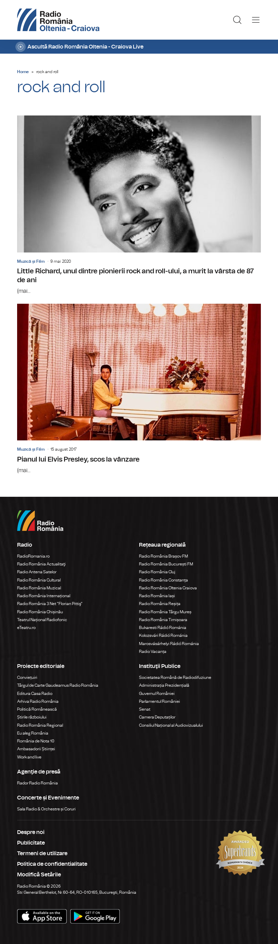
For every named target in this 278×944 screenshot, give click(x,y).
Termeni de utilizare (42, 853)
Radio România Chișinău (40, 612)
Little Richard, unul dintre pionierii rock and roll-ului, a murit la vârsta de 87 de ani (139, 205)
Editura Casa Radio (34, 694)
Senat (144, 709)
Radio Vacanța (152, 651)
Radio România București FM (166, 564)
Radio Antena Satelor (36, 572)
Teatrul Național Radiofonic (42, 620)
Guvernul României (157, 694)
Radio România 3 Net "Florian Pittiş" (50, 604)
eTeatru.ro (26, 628)
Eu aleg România (32, 733)
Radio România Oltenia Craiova (168, 588)
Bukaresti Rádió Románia (162, 628)
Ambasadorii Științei (36, 749)
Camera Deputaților (157, 717)
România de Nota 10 (35, 741)
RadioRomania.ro (33, 556)
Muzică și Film (31, 261)
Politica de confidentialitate (52, 864)
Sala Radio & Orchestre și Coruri (46, 809)
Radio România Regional (40, 725)
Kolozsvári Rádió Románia (163, 635)
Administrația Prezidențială (164, 685)
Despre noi (31, 832)
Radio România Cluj (157, 572)
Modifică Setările (39, 874)
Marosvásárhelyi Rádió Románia (169, 644)
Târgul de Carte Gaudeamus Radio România (57, 685)
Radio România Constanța (163, 580)
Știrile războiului (32, 717)
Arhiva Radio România (38, 701)
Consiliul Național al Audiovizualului (171, 725)
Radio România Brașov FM (163, 556)
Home (23, 72)
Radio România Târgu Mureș (165, 612)
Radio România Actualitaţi (41, 564)
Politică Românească (37, 709)
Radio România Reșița (159, 604)
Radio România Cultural (39, 580)
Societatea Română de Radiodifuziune (175, 677)
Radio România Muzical (39, 588)
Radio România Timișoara (163, 620)
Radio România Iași (157, 596)
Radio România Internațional (43, 596)
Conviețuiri (27, 677)
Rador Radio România (37, 783)
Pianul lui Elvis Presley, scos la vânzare (139, 389)
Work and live (29, 757)
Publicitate (31, 843)
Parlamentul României (159, 701)
